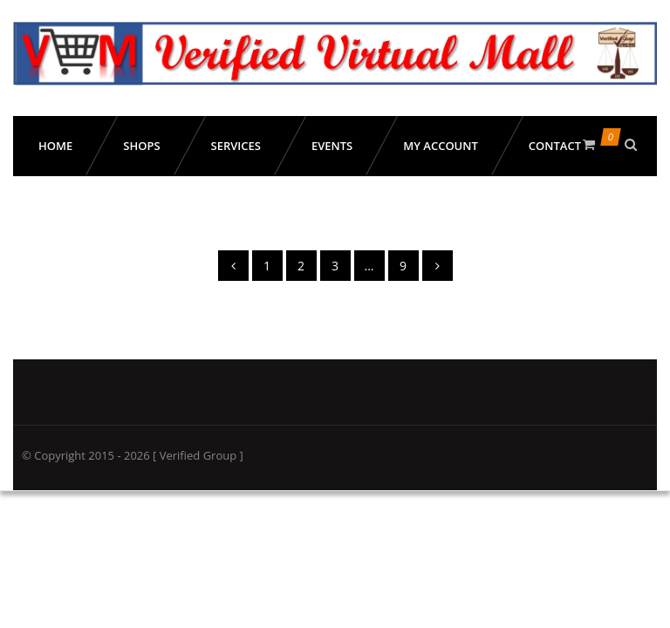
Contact (555, 146)
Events (331, 146)
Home (55, 146)
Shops (141, 146)
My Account (440, 146)
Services (236, 146)
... (368, 265)
